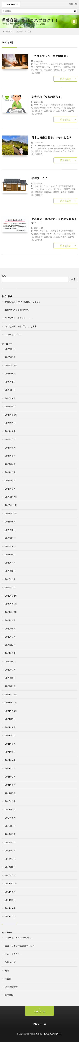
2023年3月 (10, 571)
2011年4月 (10, 908)
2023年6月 (10, 546)
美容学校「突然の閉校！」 (47, 96)
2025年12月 (11, 365)
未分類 (8, 978)
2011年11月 (11, 883)
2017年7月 (10, 826)
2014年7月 (10, 859)
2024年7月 (10, 439)
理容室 (67, 67)
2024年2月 (10, 480)
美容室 (56, 70)
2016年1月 (10, 850)
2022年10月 (11, 612)
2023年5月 (10, 554)
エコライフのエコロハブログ (18, 937)
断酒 (7, 970)
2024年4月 (10, 464)
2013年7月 (10, 875)
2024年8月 (10, 431)
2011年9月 (10, 892)
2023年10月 (11, 513)
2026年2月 (10, 357)
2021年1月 (10, 785)
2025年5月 (10, 406)
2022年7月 (10, 636)
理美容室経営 (67, 64)
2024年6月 (10, 447)
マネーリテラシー (42, 64)
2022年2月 (10, 678)
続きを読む (65, 78)
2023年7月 (10, 538)
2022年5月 (10, 653)
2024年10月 (11, 415)
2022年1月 (10, 686)
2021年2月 (10, 776)
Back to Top (39, 1011)
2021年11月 (11, 702)
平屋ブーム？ (39, 178)
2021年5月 (10, 752)
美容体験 (48, 70)
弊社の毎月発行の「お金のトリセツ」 (23, 301)
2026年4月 (10, 349)
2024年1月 (10, 488)
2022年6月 (10, 645)
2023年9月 (10, 521)
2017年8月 (10, 817)
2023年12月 (11, 497)
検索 (4, 275)
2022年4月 (10, 661)
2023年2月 (10, 579)
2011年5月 (10, 900)
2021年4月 (10, 760)
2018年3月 (10, 809)
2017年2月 (10, 834)
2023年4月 (10, 563)
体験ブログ (55, 64)
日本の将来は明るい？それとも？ (51, 137)
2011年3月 (10, 916)
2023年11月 (11, 505)
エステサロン (40, 67)
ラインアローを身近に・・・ (18, 318)
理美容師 (39, 70)
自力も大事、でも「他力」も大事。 (22, 326)
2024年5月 (10, 456)
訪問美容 (39, 73)
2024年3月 (10, 472)
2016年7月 (10, 842)
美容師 (63, 70)
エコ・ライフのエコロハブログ (19, 945)
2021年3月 (10, 768)
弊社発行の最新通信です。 (17, 310)
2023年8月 (10, 530)
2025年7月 (10, 390)
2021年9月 (10, 719)
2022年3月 (10, 669)
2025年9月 (10, 373)
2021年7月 (10, 735)
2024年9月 (10, 423)
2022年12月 (11, 595)
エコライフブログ (13, 334)
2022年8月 (10, 628)
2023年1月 (10, 587)
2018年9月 (10, 801)
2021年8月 (10, 727)
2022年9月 (10, 620)
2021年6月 (10, 743)
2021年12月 (11, 694)
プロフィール (39, 1023)
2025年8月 (10, 382)
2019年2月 (10, 793)
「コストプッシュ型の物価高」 (50, 55)
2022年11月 (11, 604)
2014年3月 (10, 867)
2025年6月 (10, 398)
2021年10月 (11, 711)
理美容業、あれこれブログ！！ (30, 20)
